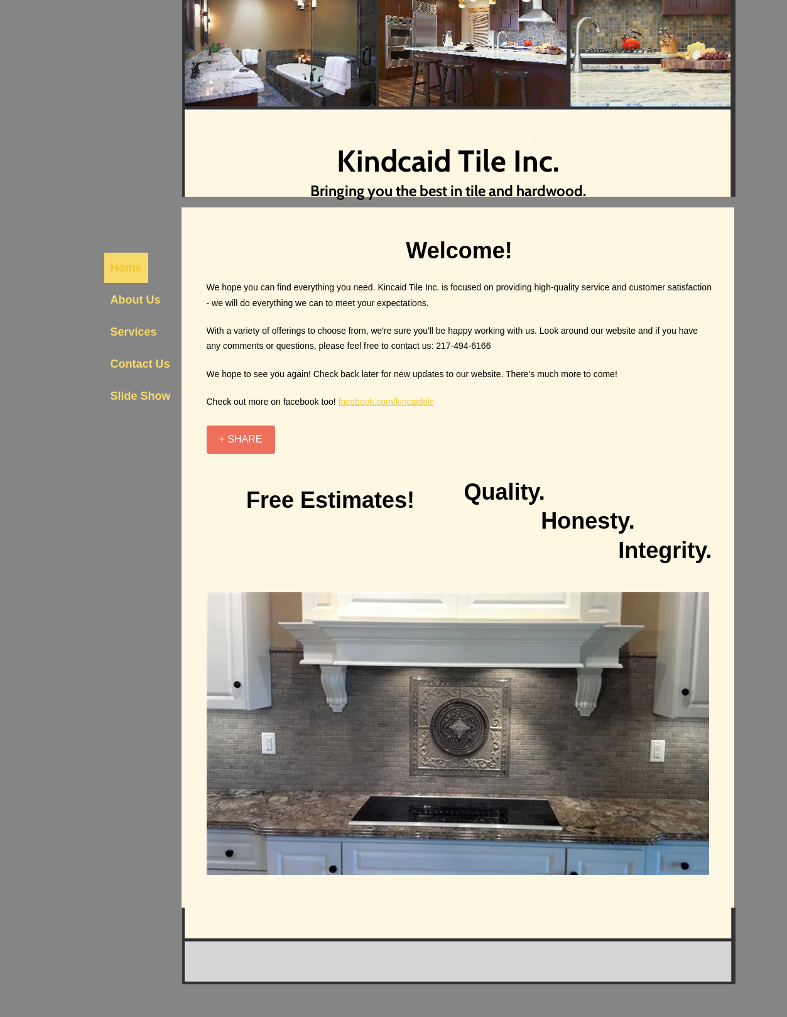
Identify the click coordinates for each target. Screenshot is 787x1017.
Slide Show (141, 396)
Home (126, 267)
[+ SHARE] (241, 440)
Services (134, 332)
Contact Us (140, 364)
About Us (136, 300)
